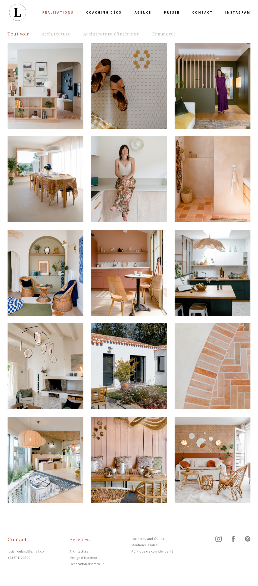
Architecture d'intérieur (111, 34)
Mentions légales (144, 545)
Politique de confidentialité (152, 551)
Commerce (163, 34)
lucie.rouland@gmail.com (27, 551)
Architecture (56, 34)
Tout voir (18, 34)
